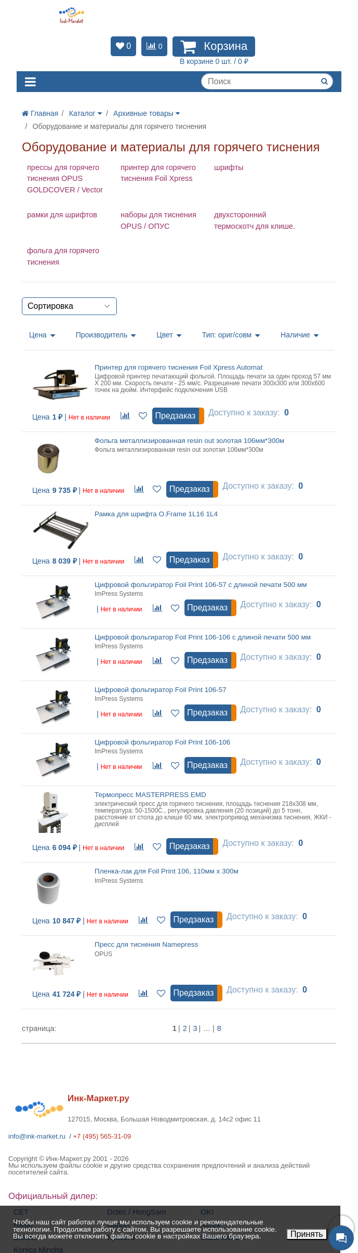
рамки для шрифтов (62, 215)
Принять (306, 1234)
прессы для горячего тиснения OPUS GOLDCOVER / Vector (65, 178)
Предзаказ (175, 415)
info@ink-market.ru (36, 1136)
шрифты (228, 167)
